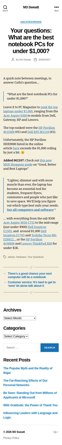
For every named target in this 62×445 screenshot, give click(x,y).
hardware (21, 256)
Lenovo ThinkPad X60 (36, 244)
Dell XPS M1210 (38, 132)
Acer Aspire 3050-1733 (19, 223)
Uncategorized (31, 22)
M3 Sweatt (31, 7)
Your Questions (35, 256)
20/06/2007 (44, 59)
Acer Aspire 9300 (15, 116)
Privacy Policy (11, 438)
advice (11, 256)
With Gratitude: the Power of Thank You (30, 405)
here (16, 148)
